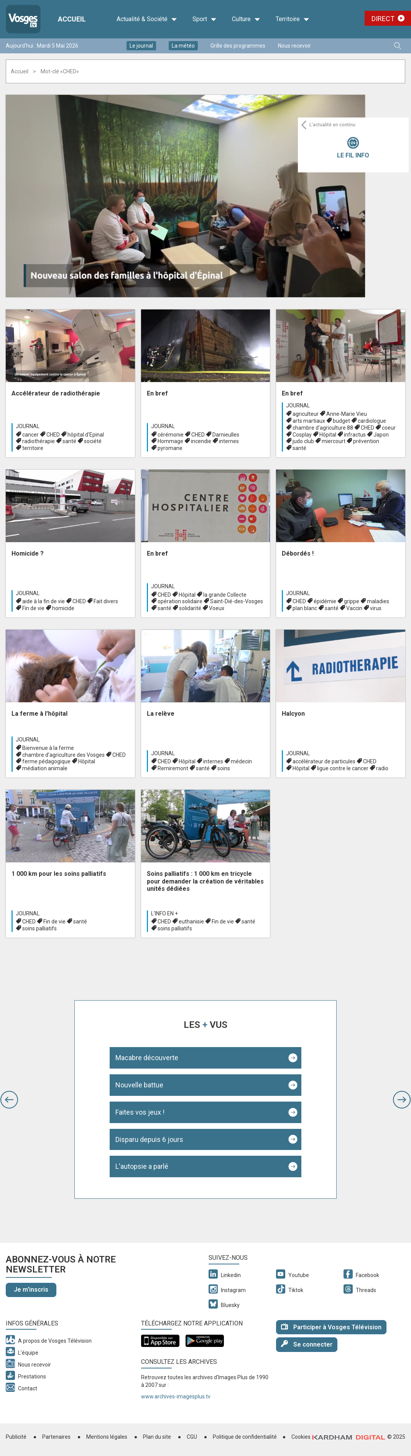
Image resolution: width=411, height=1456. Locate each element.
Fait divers (106, 601)
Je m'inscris (31, 1289)
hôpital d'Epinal (85, 435)
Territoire (292, 19)
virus (375, 608)
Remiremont (173, 768)
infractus (355, 435)
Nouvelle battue (139, 1085)
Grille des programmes (237, 46)
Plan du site (157, 1437)
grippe (351, 601)
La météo (183, 46)
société (93, 441)
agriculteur (306, 414)
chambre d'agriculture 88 (323, 428)
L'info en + (164, 913)
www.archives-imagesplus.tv (175, 1396)
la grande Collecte (225, 595)
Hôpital (327, 435)
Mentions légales (106, 1437)
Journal (27, 426)
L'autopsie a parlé (141, 1166)
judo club (303, 441)
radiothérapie (38, 441)
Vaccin (354, 608)
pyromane (170, 448)
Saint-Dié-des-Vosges (236, 601)
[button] (9, 1099)
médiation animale (44, 768)
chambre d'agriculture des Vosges (63, 755)
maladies (378, 601)
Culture (246, 19)
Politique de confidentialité (245, 1437)
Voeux (216, 608)
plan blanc (305, 608)
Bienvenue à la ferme (48, 748)
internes (229, 441)
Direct (383, 19)
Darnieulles (225, 435)
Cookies (301, 1437)
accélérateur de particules (324, 761)
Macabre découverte (146, 1058)
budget (341, 421)
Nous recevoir (294, 46)
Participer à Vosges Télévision (331, 1327)
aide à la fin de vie (43, 601)
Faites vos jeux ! (139, 1112)
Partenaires (56, 1437)
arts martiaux (309, 421)
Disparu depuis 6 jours (149, 1139)
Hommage (170, 441)
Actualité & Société (147, 19)
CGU (192, 1437)
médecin (241, 761)
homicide (63, 608)
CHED (53, 435)
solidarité (190, 608)
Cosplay (302, 435)
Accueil (19, 71)
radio (382, 768)
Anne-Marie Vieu (346, 414)
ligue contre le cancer (342, 768)
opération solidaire (180, 601)
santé (69, 441)
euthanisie (191, 921)
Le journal (141, 46)
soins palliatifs (39, 928)
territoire (32, 448)
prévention (366, 441)
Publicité (16, 1437)
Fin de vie (33, 608)
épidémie (325, 601)
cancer (30, 435)
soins (223, 768)
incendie (201, 441)
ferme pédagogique (46, 761)
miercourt (333, 441)
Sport (204, 19)
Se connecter (306, 1344)
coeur (389, 428)
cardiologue (372, 421)
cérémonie (171, 435)
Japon (381, 435)
